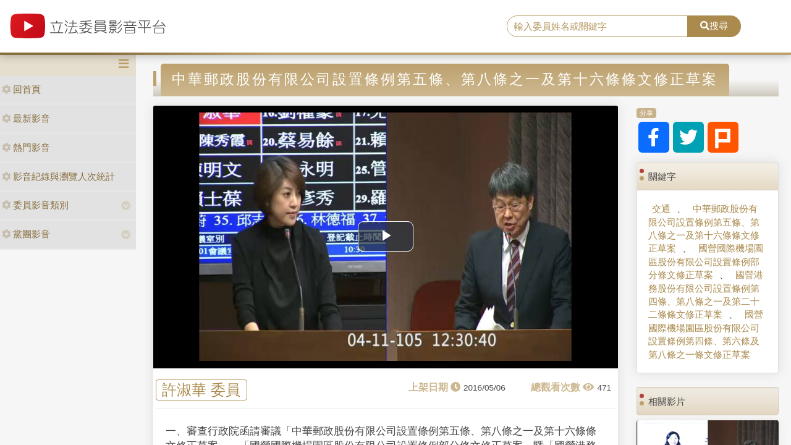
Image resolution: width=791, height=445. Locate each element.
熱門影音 (26, 147)
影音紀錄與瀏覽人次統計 (58, 176)
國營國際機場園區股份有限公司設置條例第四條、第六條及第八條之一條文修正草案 (705, 334)
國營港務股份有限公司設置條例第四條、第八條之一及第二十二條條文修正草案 (705, 294)
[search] (597, 26)
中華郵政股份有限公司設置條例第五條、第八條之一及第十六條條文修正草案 (703, 228)
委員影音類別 (35, 205)
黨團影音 (26, 234)
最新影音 (26, 118)
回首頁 (21, 89)
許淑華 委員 (201, 390)
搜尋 (714, 25)
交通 (661, 208)
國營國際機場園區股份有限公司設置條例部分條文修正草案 (705, 261)
